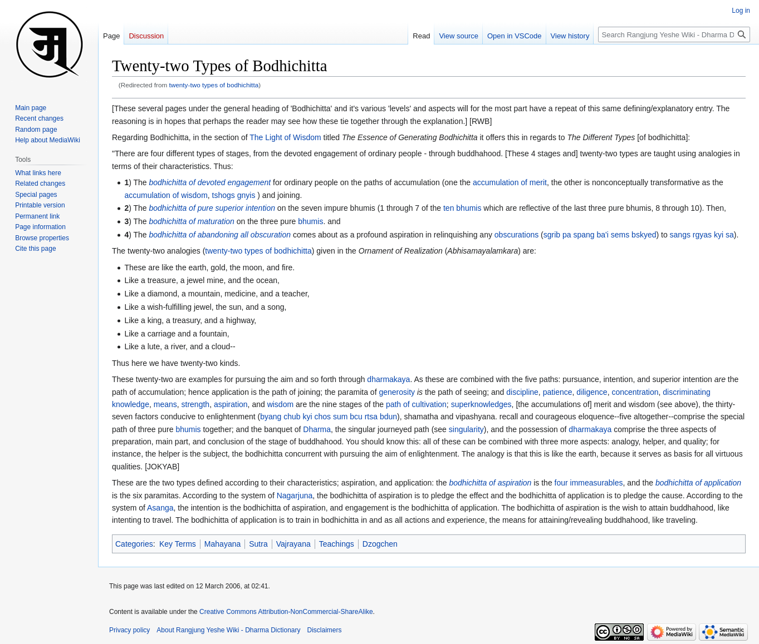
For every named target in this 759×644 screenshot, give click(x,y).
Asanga (160, 507)
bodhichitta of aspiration (490, 482)
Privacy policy (129, 630)
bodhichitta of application (698, 482)
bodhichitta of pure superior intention (212, 208)
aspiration (231, 404)
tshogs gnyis (234, 195)
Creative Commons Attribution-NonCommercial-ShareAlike (286, 612)
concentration (634, 392)
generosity (397, 392)
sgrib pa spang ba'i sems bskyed (600, 234)
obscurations (516, 234)
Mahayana (222, 543)
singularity (466, 429)
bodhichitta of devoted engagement (210, 182)
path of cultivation (416, 404)
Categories (134, 543)
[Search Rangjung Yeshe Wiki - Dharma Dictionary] (674, 34)
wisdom (280, 404)
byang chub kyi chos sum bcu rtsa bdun (328, 416)
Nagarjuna (295, 495)
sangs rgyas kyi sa (702, 234)
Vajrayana (293, 543)
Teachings (336, 543)
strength (196, 404)
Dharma (317, 429)
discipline (522, 392)
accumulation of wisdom (165, 195)
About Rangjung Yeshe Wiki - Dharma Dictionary (228, 630)
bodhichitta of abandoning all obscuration (220, 234)
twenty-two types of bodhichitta (214, 84)
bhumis (310, 221)
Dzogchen (380, 543)
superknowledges (481, 404)
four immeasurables (589, 482)
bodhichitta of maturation (191, 221)
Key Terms (177, 543)
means (165, 404)
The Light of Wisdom (285, 137)
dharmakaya (388, 379)
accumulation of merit (510, 182)
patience (557, 392)
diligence (591, 392)
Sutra (258, 543)
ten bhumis (462, 208)
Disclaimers (324, 630)
